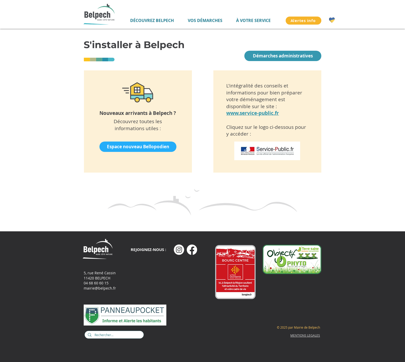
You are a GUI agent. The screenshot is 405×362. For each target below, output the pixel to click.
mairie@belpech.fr (100, 288)
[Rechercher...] (114, 335)
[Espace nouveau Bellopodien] (137, 147)
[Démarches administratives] (282, 56)
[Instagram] (179, 250)
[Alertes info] (303, 21)
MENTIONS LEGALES (305, 335)
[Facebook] (192, 250)
